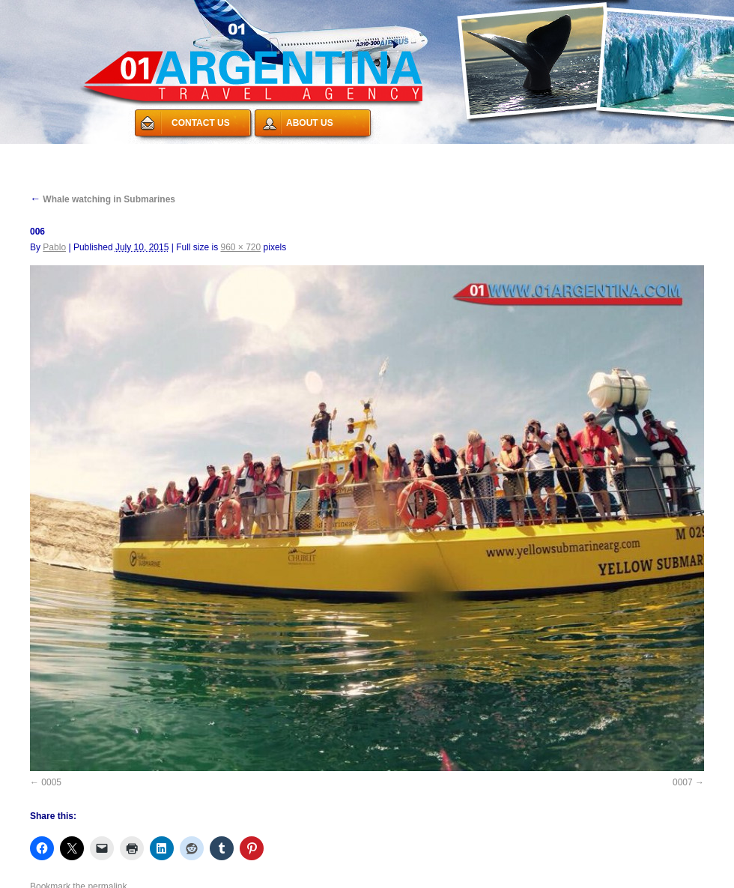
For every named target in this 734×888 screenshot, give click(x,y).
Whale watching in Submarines (102, 199)
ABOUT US (309, 123)
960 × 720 (240, 247)
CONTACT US (201, 123)
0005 (51, 782)
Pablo (54, 247)
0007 (683, 782)
